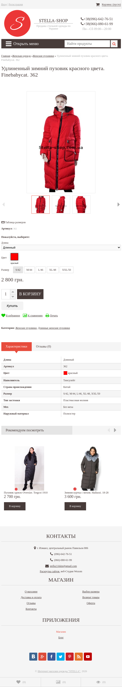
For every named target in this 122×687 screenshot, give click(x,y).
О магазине (31, 591)
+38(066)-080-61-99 (98, 24)
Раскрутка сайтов (50, 571)
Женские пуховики (26, 328)
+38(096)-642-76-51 (98, 19)
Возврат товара (90, 597)
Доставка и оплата (31, 597)
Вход (4, 4)
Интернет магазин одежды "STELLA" (59, 671)
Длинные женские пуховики (54, 328)
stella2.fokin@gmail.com (63, 566)
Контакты (31, 608)
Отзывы (31, 603)
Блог (61, 637)
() (21, 682)
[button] (13, 222)
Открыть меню (22, 43)
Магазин (61, 631)
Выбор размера (90, 591)
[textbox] (87, 43)
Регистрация (16, 4)
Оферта (91, 603)
